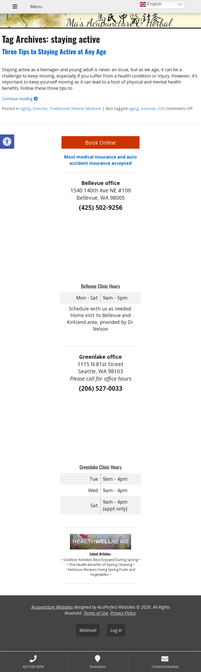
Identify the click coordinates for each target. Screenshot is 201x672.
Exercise (40, 108)
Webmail (87, 630)
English (151, 4)
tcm (161, 108)
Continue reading (20, 98)
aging (134, 108)
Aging (25, 108)
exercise (148, 108)
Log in (116, 630)
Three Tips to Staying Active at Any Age (54, 51)
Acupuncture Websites (52, 607)
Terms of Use (96, 613)
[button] (7, 142)
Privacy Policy (123, 613)
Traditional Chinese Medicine (75, 108)
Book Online (100, 142)
